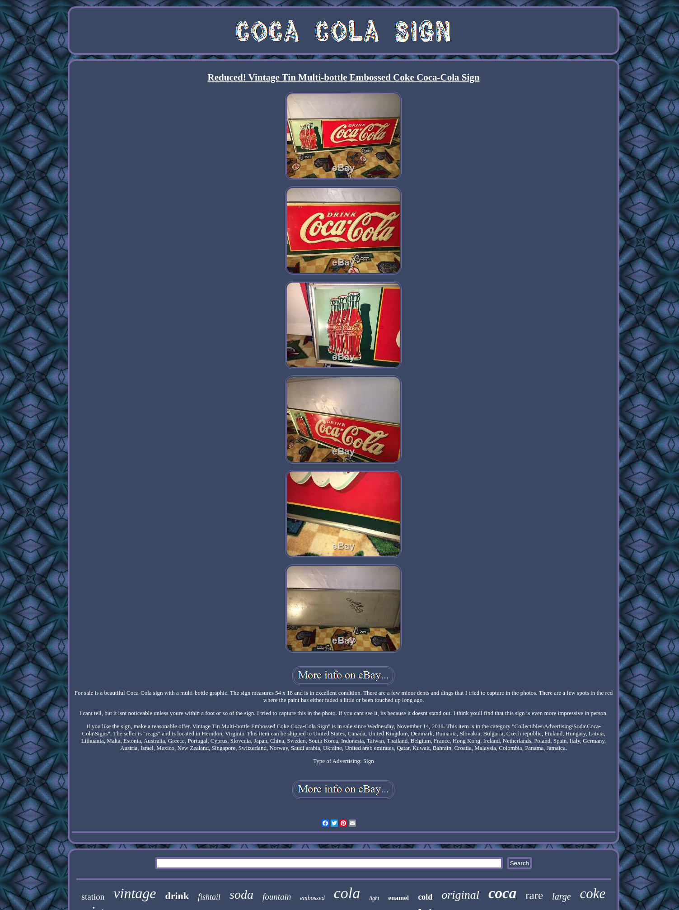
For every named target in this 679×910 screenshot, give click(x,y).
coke (593, 893)
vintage (134, 893)
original (460, 894)
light (374, 898)
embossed (312, 898)
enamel (398, 897)
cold (425, 896)
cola (347, 893)
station (93, 896)
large (561, 896)
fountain (276, 896)
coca (502, 893)
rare (534, 895)
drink (177, 895)
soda (241, 894)
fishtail (209, 896)
